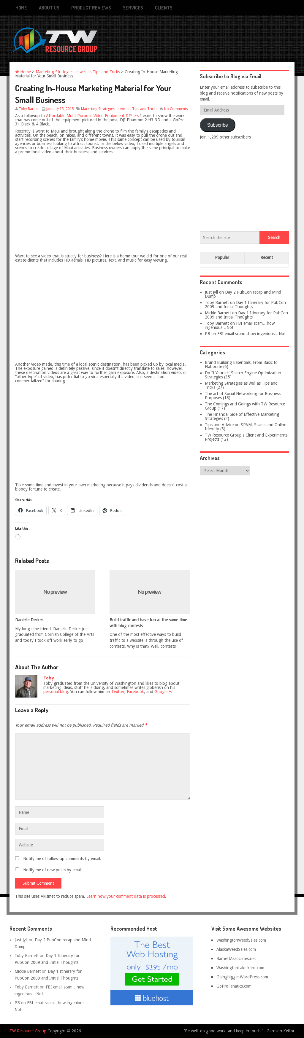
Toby (48, 678)
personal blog (55, 691)
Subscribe (217, 125)
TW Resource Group (28, 1031)
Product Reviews (91, 8)
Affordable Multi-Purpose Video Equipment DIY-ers (92, 115)
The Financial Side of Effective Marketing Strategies (242, 416)
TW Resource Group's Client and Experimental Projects (247, 437)
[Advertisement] (244, 184)
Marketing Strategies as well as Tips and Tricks (78, 71)
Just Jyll (211, 292)
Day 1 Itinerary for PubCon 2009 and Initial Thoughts (245, 304)
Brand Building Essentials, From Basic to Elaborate (241, 364)
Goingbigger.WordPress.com (242, 977)
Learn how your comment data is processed (125, 896)
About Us (49, 8)
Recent (266, 257)
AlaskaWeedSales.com (236, 949)
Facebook (135, 691)
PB (207, 333)
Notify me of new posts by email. (53, 869)
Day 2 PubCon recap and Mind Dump (243, 294)
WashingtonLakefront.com (240, 967)
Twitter (117, 691)
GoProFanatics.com (233, 986)
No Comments (176, 109)
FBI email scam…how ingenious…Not (240, 325)
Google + (162, 691)
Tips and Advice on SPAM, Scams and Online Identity (245, 426)
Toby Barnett (29, 109)
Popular (222, 257)
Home (21, 8)
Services (133, 8)
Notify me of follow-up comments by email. (62, 858)
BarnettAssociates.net (236, 958)
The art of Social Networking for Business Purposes (243, 395)
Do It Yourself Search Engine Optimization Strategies (243, 374)
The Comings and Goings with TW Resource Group (245, 406)
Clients (163, 8)
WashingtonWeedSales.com (241, 940)
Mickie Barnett (218, 313)
